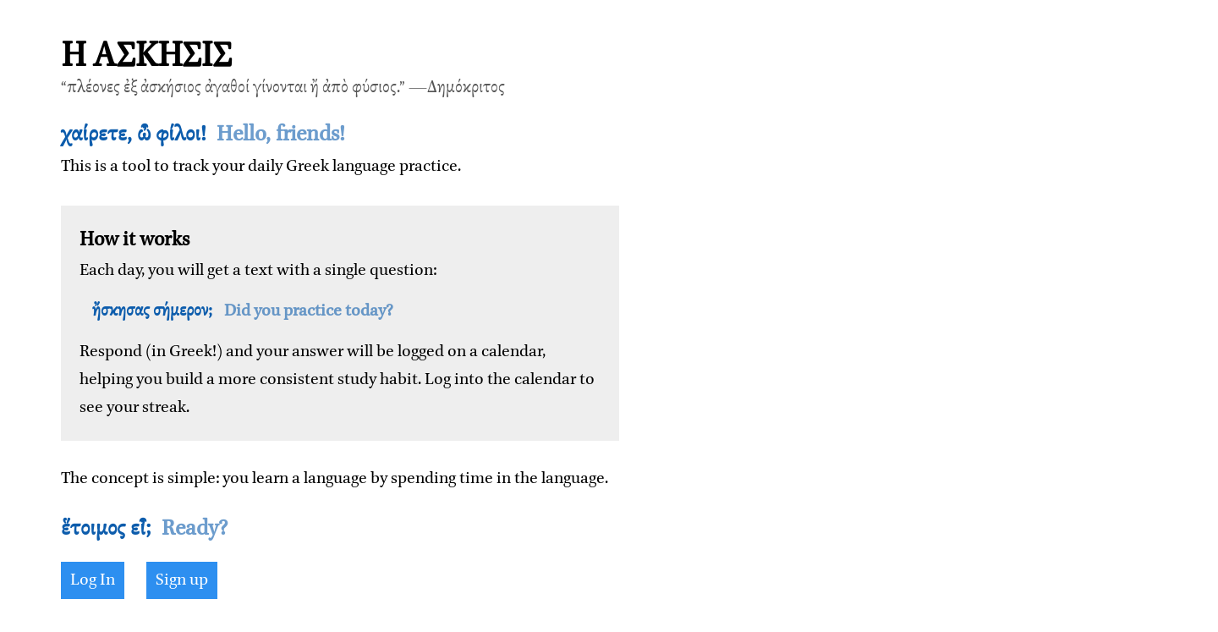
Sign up (182, 580)
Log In (92, 580)
